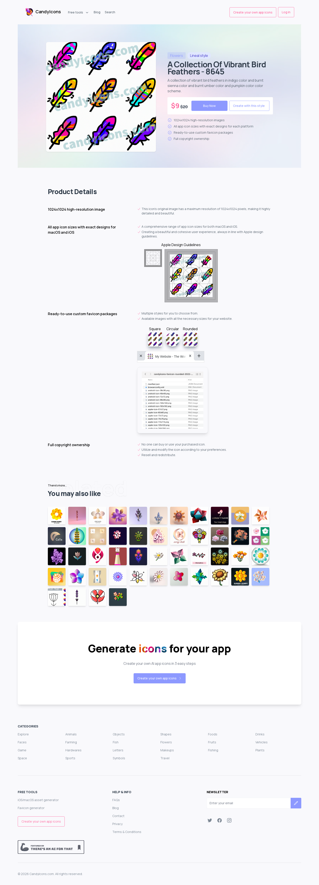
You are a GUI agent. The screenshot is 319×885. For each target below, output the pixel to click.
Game (22, 750)
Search (110, 12)
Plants (260, 750)
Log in (286, 12)
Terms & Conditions (126, 832)
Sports (70, 758)
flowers (176, 55)
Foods (212, 734)
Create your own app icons (252, 12)
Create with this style (249, 106)
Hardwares (73, 750)
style (199, 55)
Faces (22, 742)
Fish (116, 742)
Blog (97, 12)
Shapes (165, 734)
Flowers (166, 742)
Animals (71, 734)
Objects (119, 734)
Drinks (260, 734)
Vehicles (261, 742)
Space (22, 758)
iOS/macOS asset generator (38, 800)
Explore (23, 734)
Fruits (212, 742)
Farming (71, 742)
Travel (164, 758)
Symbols (119, 758)
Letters (118, 750)
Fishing (213, 750)
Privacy (117, 824)
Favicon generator (31, 808)
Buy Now (209, 106)
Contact (118, 816)
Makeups (167, 750)
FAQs (116, 800)
